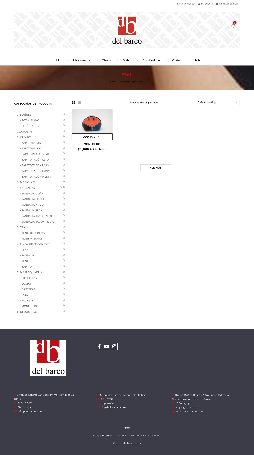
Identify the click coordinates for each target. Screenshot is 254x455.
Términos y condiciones (145, 435)
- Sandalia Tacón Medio (37, 221)
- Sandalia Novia (32, 204)
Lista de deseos (186, 3)
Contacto (177, 60)
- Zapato (26, 266)
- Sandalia (27, 255)
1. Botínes (24, 114)
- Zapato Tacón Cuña (35, 171)
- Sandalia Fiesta (32, 199)
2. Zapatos (24, 137)
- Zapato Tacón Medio (35, 176)
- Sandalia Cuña (31, 193)
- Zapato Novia (30, 142)
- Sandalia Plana (32, 210)
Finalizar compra (227, 3)
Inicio (57, 60)
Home (113, 81)
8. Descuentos (27, 311)
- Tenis (24, 261)
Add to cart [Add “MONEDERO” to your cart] (92, 136)
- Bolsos (26, 283)
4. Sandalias (26, 187)
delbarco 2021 (132, 443)
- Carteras (27, 289)
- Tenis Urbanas (31, 238)
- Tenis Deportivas (33, 232)
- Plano (25, 249)
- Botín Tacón (29, 125)
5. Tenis (22, 227)
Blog (96, 435)
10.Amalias (25, 131)
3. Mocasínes (26, 182)
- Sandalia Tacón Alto (36, 216)
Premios (107, 435)
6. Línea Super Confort (33, 244)
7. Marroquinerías (30, 272)
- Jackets (26, 300)
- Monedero (28, 306)
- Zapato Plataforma (35, 154)
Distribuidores (151, 60)
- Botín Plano (29, 120)
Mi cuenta (205, 3)
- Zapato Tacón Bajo (34, 165)
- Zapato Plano (30, 148)
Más (197, 60)
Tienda (106, 60)
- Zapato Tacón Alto (34, 159)
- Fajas (24, 294)
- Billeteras (28, 277)
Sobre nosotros (82, 60)
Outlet (127, 60)
